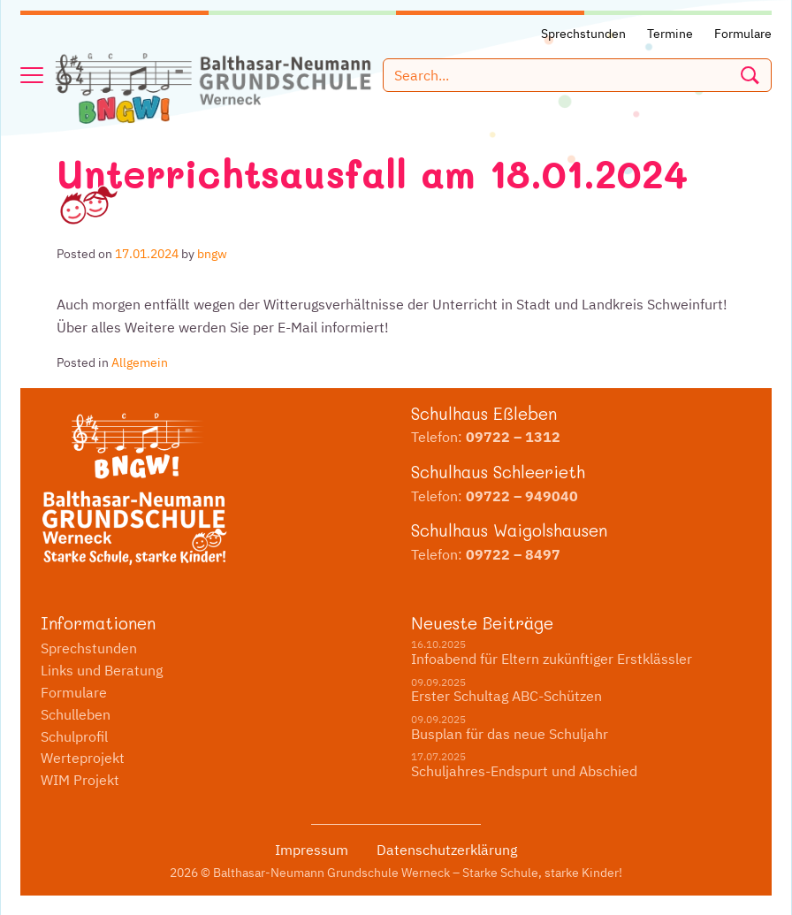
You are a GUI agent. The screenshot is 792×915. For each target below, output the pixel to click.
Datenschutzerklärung (447, 849)
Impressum (311, 849)
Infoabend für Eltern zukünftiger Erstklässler (551, 658)
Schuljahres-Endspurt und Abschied (524, 771)
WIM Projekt (80, 780)
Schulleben (75, 714)
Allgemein (139, 362)
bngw (212, 254)
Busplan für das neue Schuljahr (509, 734)
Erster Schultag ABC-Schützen (506, 696)
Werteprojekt (83, 757)
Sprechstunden (89, 648)
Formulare (74, 692)
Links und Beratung (102, 670)
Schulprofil (74, 736)
